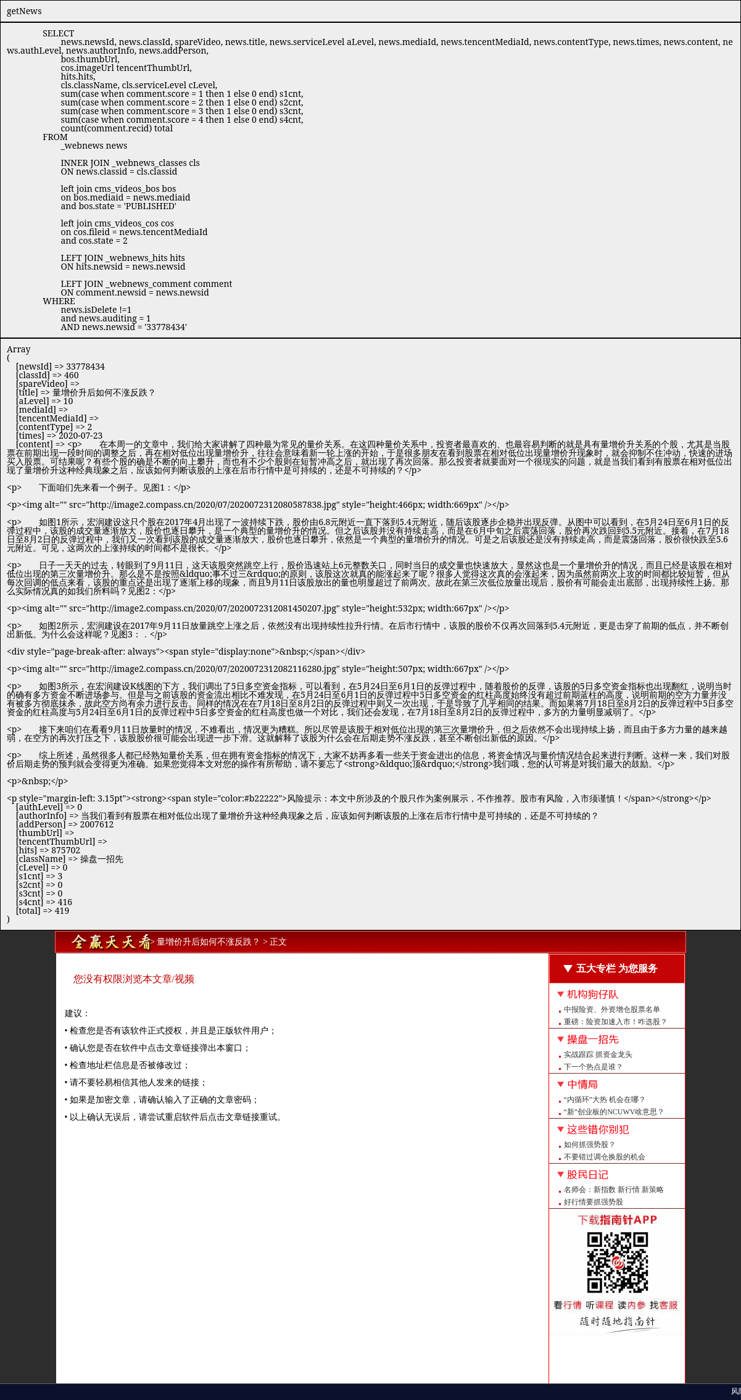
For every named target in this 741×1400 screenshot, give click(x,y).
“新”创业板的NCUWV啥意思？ (614, 1112)
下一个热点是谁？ (593, 1066)
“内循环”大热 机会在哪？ (605, 1099)
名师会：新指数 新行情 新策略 (614, 1189)
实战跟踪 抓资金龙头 (598, 1054)
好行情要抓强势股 (593, 1202)
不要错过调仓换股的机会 (604, 1157)
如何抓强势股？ (590, 1144)
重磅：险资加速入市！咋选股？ (616, 1021)
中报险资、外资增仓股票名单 (612, 1009)
